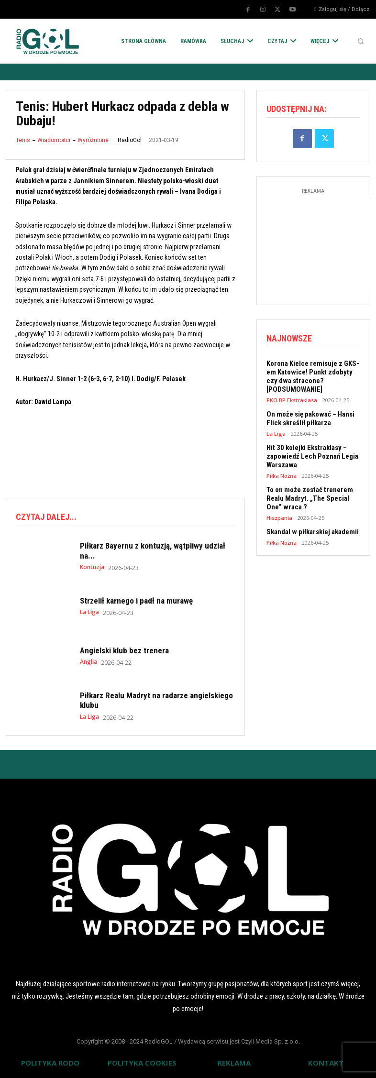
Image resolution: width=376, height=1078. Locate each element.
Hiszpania (279, 517)
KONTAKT (325, 1062)
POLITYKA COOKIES (142, 1062)
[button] (361, 41)
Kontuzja (92, 567)
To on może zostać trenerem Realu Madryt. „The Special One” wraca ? (309, 498)
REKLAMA (234, 1062)
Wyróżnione (93, 140)
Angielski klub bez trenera (124, 650)
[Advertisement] (180, 450)
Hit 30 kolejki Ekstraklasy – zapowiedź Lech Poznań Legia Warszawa (312, 456)
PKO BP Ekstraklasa (291, 400)
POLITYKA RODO (50, 1062)
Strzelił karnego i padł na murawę (136, 600)
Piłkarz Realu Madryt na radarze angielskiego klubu (156, 700)
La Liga (89, 612)
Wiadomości (53, 140)
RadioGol (130, 140)
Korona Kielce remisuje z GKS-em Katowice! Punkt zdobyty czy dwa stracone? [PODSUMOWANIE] (312, 376)
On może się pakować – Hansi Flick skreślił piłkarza (310, 418)
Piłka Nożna (281, 475)
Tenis (23, 140)
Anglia (88, 662)
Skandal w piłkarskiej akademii (312, 532)
